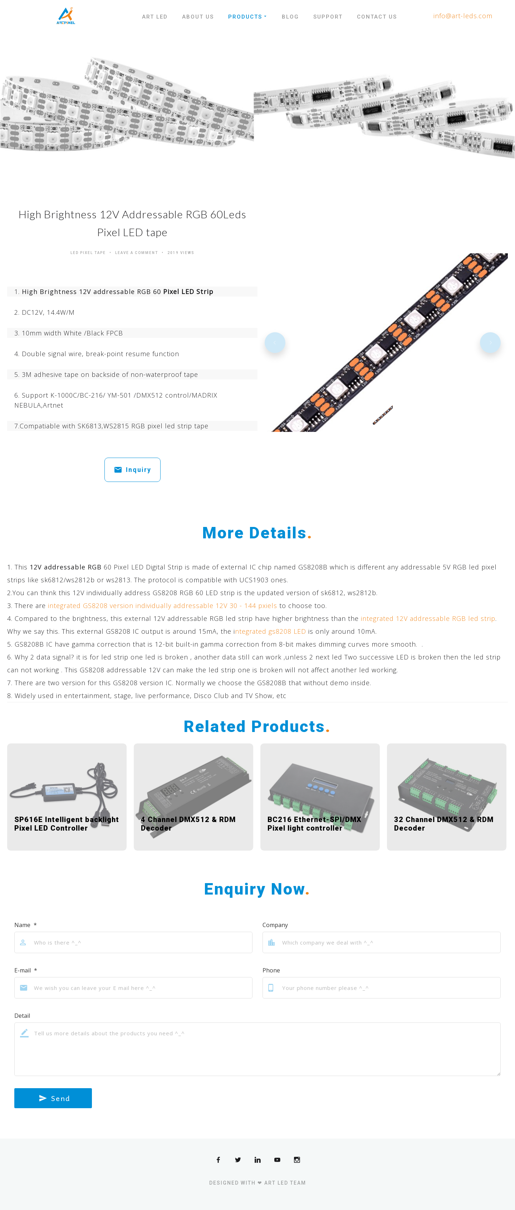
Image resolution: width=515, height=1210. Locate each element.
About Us (198, 17)
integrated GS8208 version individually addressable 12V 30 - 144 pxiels (162, 605)
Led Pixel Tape (88, 253)
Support (328, 17)
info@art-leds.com (462, 15)
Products (248, 17)
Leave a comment (136, 253)
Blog (290, 17)
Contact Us (377, 17)
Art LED (155, 17)
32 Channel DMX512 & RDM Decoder (444, 823)
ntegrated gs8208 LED (270, 631)
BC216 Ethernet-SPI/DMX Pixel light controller (315, 823)
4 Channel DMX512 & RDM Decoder (188, 823)
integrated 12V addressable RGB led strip (428, 618)
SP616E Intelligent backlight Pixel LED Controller (66, 823)
